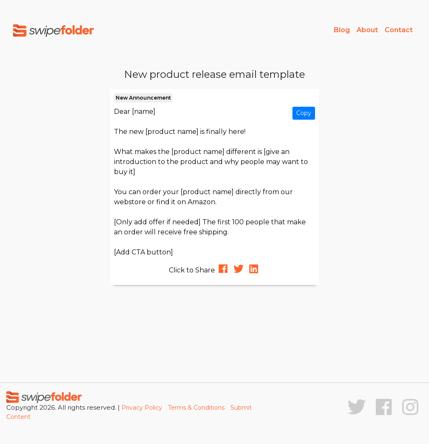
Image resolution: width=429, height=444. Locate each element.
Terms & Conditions (196, 407)
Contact (399, 30)
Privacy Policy (141, 407)
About (367, 30)
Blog (342, 30)
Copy (303, 113)
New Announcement (143, 98)
